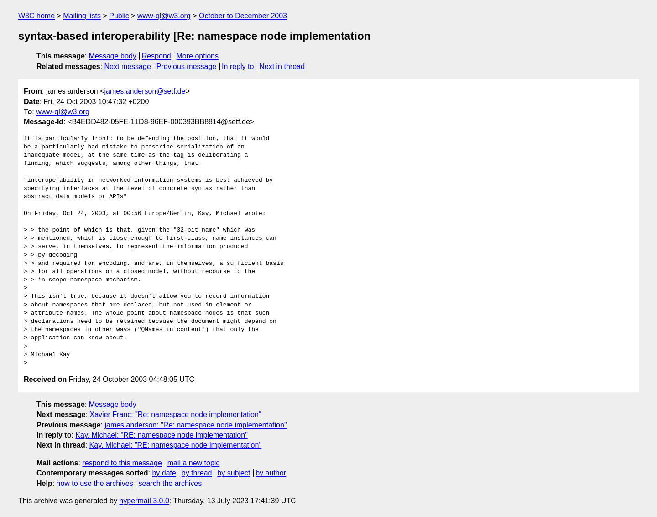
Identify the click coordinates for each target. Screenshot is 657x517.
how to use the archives (95, 483)
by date (164, 473)
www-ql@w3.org (164, 16)
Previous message (186, 66)
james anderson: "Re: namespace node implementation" (195, 425)
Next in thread (282, 66)
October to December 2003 (243, 16)
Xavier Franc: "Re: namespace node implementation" (175, 414)
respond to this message (122, 463)
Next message (127, 66)
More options (198, 56)
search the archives (170, 483)
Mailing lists (82, 16)
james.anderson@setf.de (145, 91)
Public (119, 16)
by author (271, 473)
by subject (233, 473)
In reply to (238, 66)
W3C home (36, 16)
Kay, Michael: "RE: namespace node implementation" (161, 435)
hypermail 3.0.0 (144, 501)
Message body (112, 56)
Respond (156, 56)
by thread (197, 473)
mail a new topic (193, 463)
